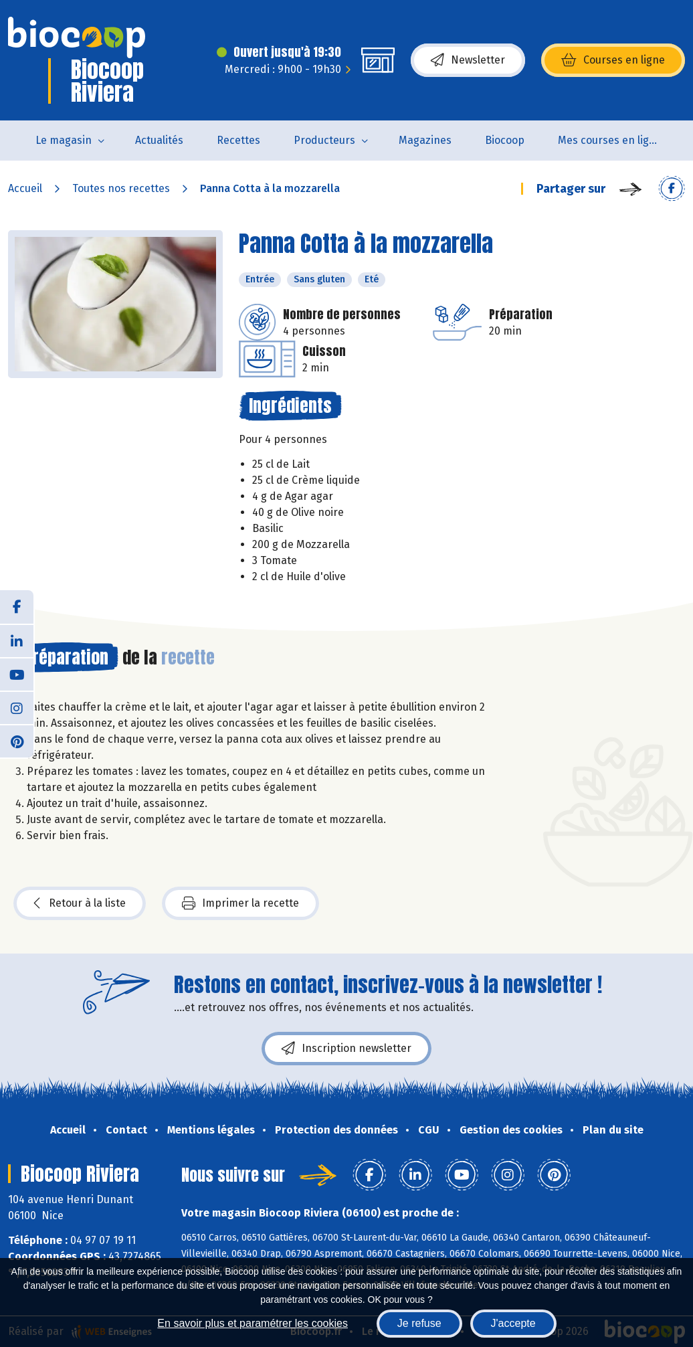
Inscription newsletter (346, 1048)
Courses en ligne (613, 60)
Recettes (238, 140)
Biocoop (504, 140)
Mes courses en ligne (610, 140)
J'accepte (513, 1323)
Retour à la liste (79, 903)
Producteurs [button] (324, 140)
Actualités (159, 140)
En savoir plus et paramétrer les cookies (252, 1323)
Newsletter (468, 60)
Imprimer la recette (240, 903)
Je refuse (419, 1323)
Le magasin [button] (63, 140)
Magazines (425, 140)
